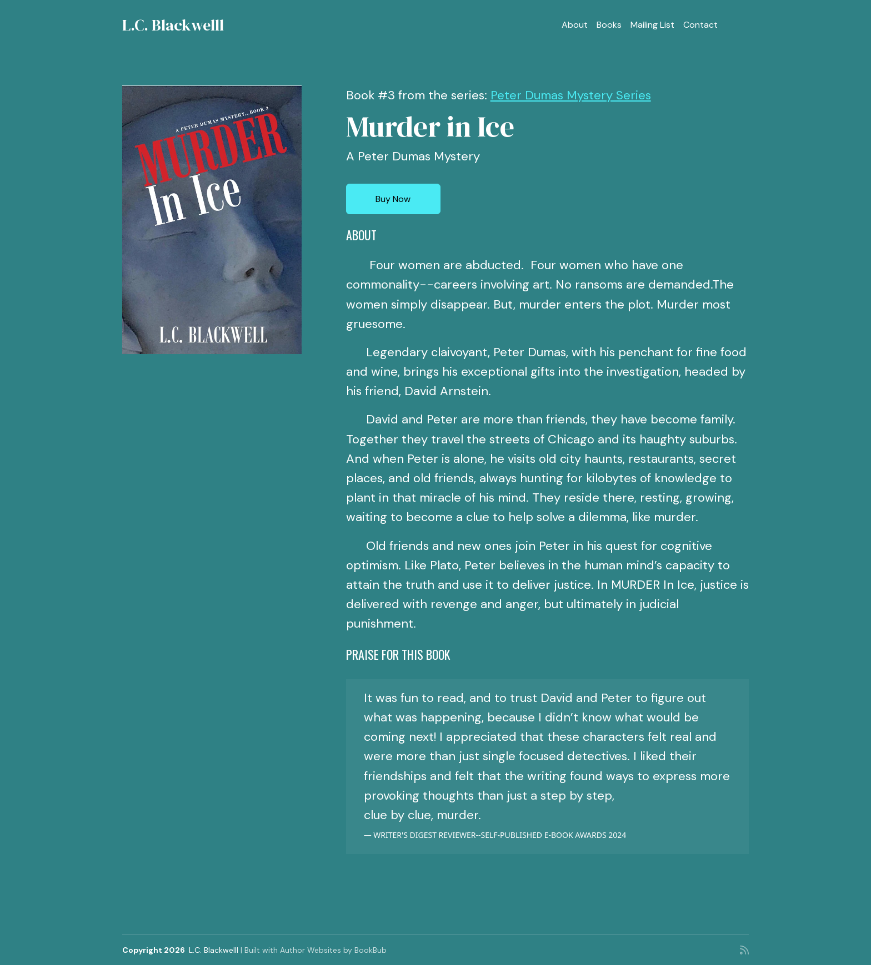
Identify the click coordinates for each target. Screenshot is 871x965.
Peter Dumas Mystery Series (570, 95)
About (575, 25)
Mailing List (652, 25)
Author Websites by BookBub (333, 950)
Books (609, 25)
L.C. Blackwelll (173, 25)
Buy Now (393, 199)
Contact (700, 25)
